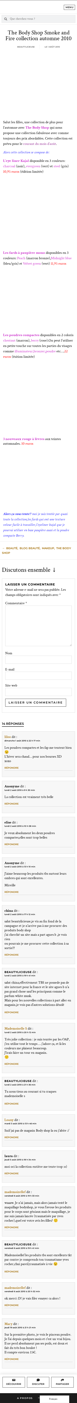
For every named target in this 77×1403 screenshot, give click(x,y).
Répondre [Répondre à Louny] (11, 1137)
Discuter (38, 1384)
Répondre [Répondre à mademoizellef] (11, 1227)
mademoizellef (15, 1192)
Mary (8, 1324)
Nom (8, 653)
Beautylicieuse (18, 972)
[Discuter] (38, 1380)
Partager (62, 1384)
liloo (7, 737)
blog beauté (30, 548)
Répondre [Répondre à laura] (11, 1173)
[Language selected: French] (54, 1399)
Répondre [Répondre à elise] (11, 844)
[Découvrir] (13, 1380)
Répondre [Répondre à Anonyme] (11, 803)
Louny (9, 1120)
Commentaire (16, 603)
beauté (11, 548)
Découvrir (13, 1384)
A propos (25, 1398)
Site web (11, 685)
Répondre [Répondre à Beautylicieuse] (11, 1012)
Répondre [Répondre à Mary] (11, 1359)
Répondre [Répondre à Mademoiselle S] (11, 1063)
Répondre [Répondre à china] (11, 954)
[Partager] (62, 1380)
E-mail (9, 669)
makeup (48, 548)
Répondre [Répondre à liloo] (11, 767)
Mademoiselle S (15, 1028)
